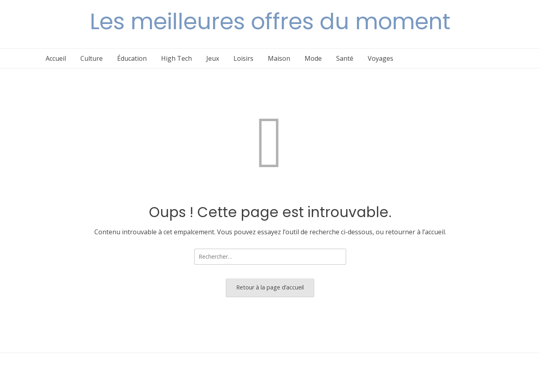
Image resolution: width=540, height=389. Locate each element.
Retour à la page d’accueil (270, 287)
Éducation (132, 58)
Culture (91, 58)
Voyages (380, 58)
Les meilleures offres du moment (270, 21)
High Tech (176, 58)
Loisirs (243, 58)
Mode (313, 58)
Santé (344, 58)
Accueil (56, 58)
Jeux (212, 58)
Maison (279, 58)
